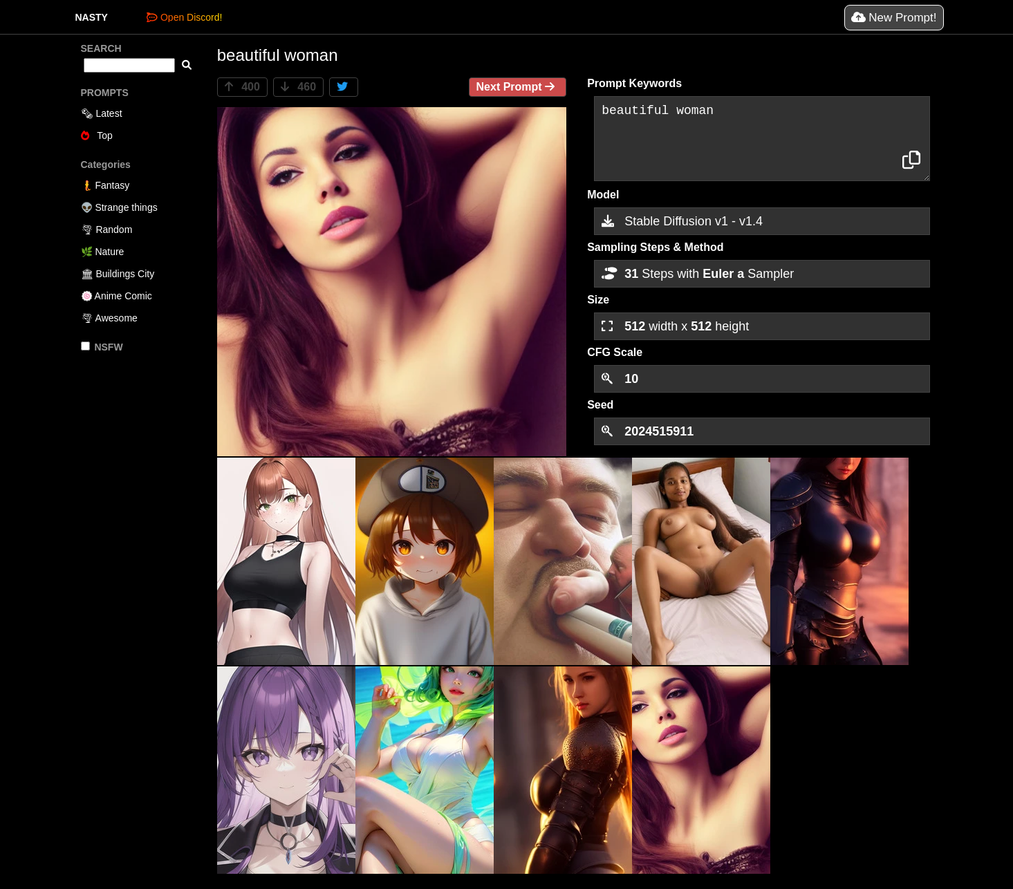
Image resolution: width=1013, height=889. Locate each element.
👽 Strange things (119, 207)
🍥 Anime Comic (116, 295)
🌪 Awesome (109, 318)
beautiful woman (761, 138)
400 (242, 87)
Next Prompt (517, 87)
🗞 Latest (101, 113)
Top (97, 135)
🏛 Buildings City (118, 273)
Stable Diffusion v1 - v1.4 (682, 221)
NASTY (91, 17)
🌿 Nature (102, 251)
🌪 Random (107, 229)
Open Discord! (184, 17)
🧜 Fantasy (105, 185)
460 (298, 87)
